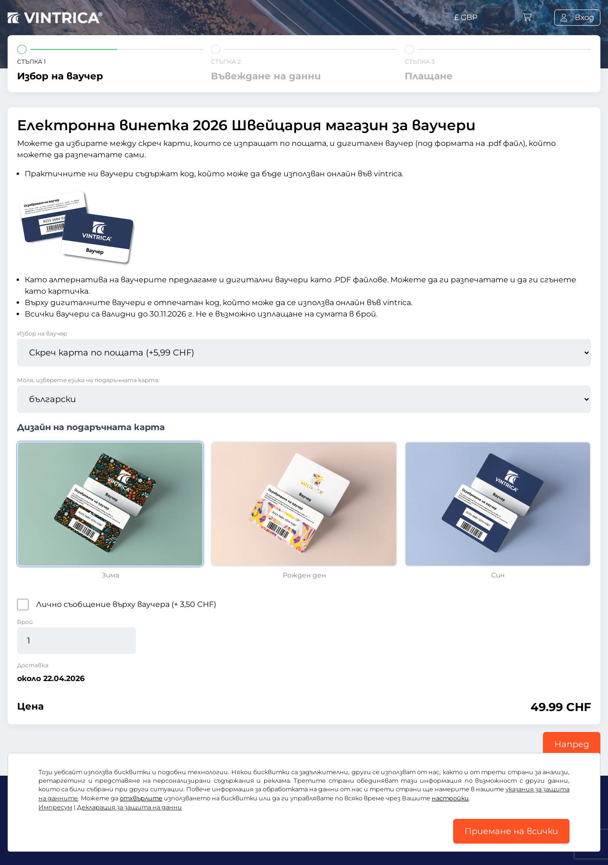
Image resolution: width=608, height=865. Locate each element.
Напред (571, 744)
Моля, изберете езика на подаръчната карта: (88, 380)
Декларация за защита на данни (129, 807)
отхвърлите (141, 798)
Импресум (55, 807)
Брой (25, 621)
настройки (450, 798)
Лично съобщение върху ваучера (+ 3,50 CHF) (126, 604)
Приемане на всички (511, 831)
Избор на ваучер (42, 333)
